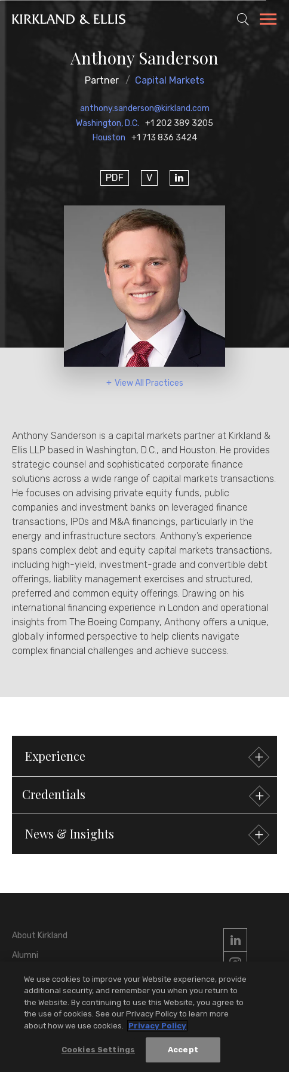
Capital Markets (169, 80)
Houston (109, 138)
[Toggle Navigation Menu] (268, 21)
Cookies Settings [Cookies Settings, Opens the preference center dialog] (98, 1050)
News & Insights (145, 835)
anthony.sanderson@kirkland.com (145, 108)
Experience (145, 757)
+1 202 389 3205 (179, 123)
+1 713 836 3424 (164, 138)
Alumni (25, 955)
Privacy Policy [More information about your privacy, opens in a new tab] (157, 1025)
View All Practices (149, 383)
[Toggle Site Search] (243, 19)
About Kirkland (39, 935)
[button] (144, 795)
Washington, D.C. (107, 123)
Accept (183, 1050)
